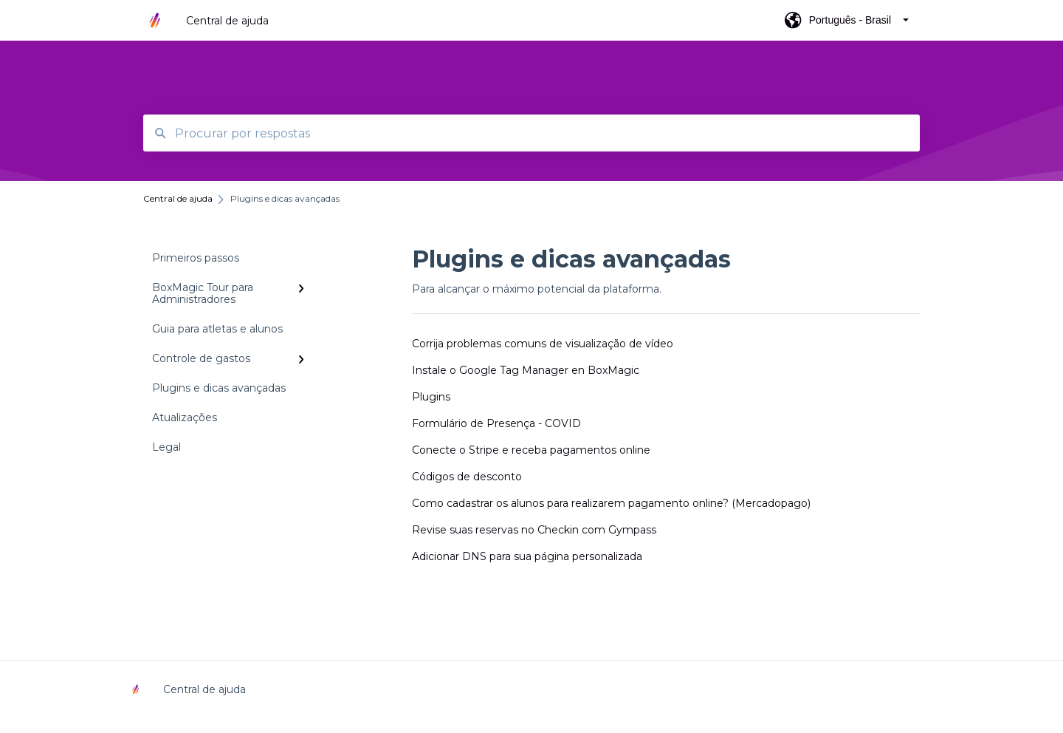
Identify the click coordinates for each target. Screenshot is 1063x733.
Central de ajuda (227, 20)
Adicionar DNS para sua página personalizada (527, 556)
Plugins (431, 396)
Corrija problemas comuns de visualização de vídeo (542, 343)
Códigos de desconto (467, 476)
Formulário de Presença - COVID (496, 423)
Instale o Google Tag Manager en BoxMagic (525, 370)
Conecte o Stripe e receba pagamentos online (531, 450)
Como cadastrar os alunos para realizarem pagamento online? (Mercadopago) (611, 503)
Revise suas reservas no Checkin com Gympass (534, 529)
